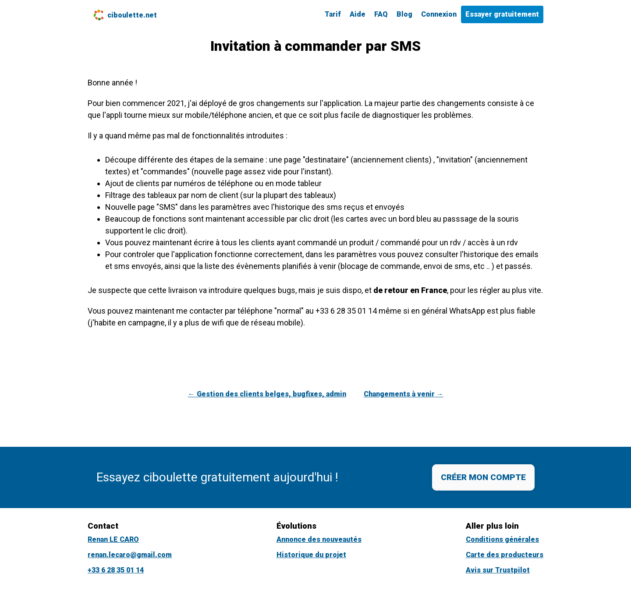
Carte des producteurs (504, 555)
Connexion (439, 14)
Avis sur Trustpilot (498, 570)
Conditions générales (502, 539)
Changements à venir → (403, 394)
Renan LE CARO (113, 539)
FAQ (381, 14)
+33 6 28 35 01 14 (116, 570)
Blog (404, 14)
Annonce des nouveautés (319, 539)
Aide (357, 14)
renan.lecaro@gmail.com (130, 555)
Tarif (333, 14)
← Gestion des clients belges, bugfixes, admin (267, 394)
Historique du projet (311, 555)
